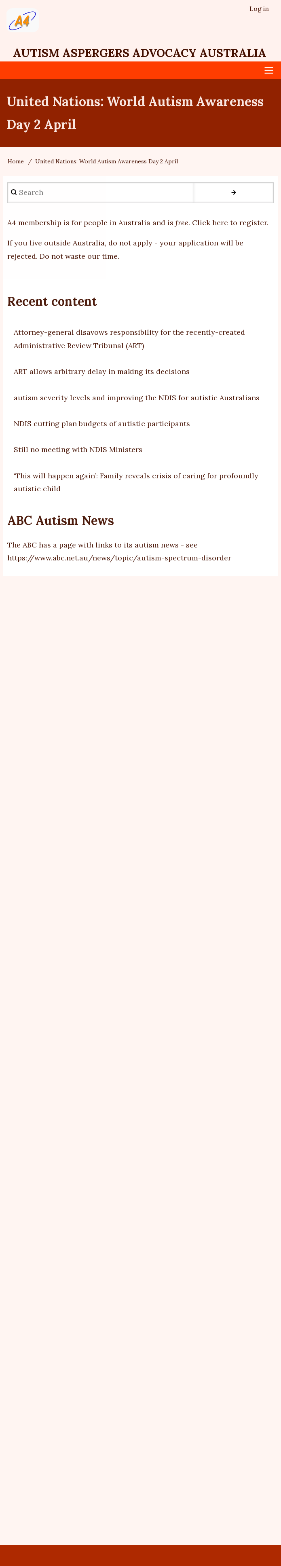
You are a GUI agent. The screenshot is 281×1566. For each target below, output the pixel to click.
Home (16, 161)
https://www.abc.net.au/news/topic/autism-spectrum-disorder (119, 557)
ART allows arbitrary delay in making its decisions (102, 371)
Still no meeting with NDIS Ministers (78, 449)
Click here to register (229, 222)
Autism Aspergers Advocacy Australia (139, 53)
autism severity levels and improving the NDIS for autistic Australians (137, 397)
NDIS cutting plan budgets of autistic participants (102, 423)
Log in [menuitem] (259, 8)
